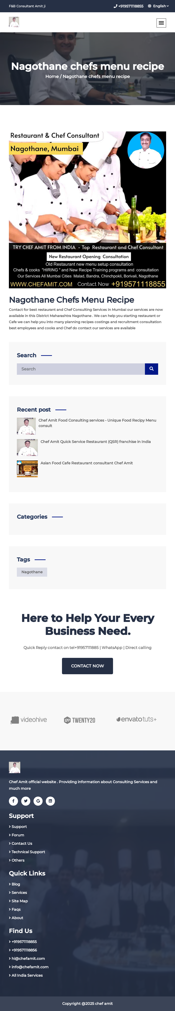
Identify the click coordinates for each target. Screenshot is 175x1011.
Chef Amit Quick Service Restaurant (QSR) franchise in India (96, 442)
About (17, 918)
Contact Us (22, 843)
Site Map (20, 901)
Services (19, 892)
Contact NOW (87, 666)
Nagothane (32, 572)
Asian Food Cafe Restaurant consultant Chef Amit (87, 463)
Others (18, 860)
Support (19, 827)
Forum (18, 835)
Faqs (16, 909)
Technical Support (28, 852)
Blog (16, 884)
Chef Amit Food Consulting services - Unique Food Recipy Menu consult (97, 423)
